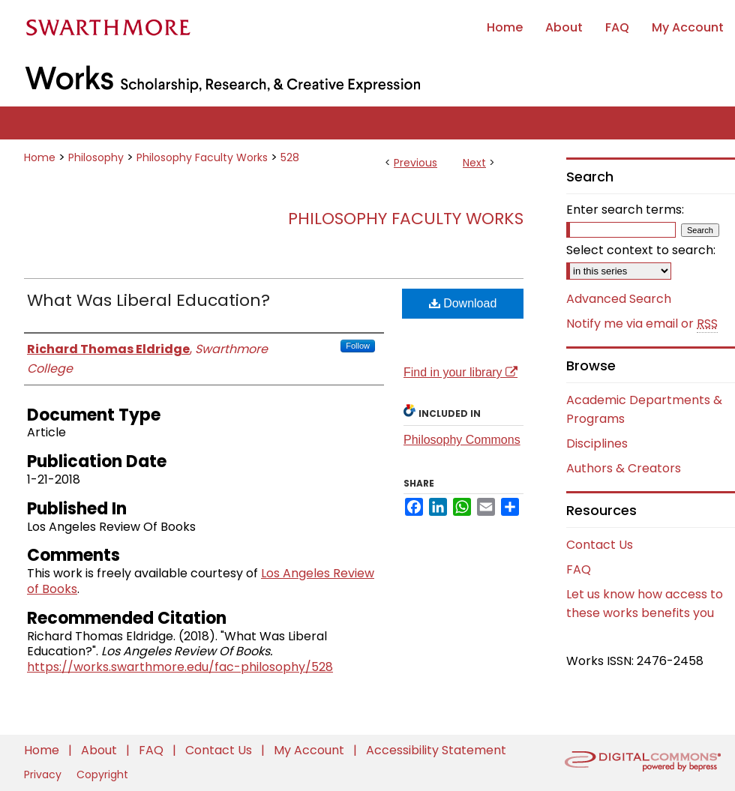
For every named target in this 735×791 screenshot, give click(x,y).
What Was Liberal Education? (148, 300)
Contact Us (599, 544)
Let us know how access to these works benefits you (644, 604)
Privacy (44, 774)
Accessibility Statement (436, 750)
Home (40, 157)
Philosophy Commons (462, 439)
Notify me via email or (642, 324)
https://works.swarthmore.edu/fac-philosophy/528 (180, 667)
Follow (358, 345)
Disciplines (597, 443)
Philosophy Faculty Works (202, 157)
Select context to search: (641, 250)
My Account (310, 750)
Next (474, 162)
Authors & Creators (623, 468)
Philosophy (96, 157)
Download (463, 303)
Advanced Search (618, 298)
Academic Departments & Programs (644, 409)
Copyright (102, 774)
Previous (415, 162)
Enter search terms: (625, 209)
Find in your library (461, 372)
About (100, 750)
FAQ (578, 569)
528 (289, 157)
